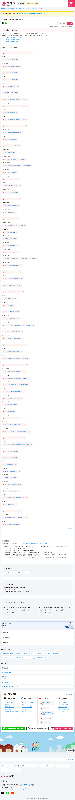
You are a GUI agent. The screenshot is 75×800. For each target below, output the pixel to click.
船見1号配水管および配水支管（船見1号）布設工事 (15, 517)
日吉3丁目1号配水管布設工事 (11, 79)
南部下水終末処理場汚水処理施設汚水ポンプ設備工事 (16, 378)
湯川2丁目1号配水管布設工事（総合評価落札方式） (15, 364)
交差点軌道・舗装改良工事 (10, 232)
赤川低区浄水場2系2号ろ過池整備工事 (13, 511)
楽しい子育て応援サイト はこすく (24, 657)
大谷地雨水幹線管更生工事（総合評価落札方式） (15, 126)
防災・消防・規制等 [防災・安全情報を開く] (32, 3)
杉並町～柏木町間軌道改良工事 (11, 311)
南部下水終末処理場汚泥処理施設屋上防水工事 (14, 371)
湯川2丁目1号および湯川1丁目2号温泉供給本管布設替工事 (17, 431)
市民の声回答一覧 (6, 637)
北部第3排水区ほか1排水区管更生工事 (13, 132)
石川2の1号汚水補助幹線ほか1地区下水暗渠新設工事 (16, 106)
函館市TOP (3, 8)
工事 (26, 572)
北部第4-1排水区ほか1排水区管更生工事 (13, 278)
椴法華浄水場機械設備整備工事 (11, 205)
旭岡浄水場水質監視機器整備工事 (12, 524)
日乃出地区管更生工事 (9, 411)
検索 (71, 23)
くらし (24, 8)
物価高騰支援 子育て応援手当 (53, 653)
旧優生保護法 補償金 (42, 657)
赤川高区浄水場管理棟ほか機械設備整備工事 (14, 391)
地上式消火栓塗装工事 (9, 152)
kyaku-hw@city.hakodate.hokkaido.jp (20, 591)
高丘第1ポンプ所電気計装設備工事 (12, 179)
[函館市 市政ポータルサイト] (9, 3)
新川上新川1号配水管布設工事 (11, 86)
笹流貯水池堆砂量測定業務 (10, 139)
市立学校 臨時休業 (7, 657)
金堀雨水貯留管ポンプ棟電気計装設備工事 (13, 338)
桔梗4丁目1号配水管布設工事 (11, 59)
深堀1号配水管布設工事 (10, 212)
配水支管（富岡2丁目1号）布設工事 (12, 285)
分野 (20, 8)
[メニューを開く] (71, 3)
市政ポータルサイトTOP (12, 8)
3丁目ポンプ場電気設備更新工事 (11, 471)
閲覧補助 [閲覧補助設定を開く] (21, 3)
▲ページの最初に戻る (68, 528)
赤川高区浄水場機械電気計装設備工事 (13, 351)
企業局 (8, 572)
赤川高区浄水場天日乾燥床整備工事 (12, 272)
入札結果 (17, 572)
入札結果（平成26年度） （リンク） (13, 41)
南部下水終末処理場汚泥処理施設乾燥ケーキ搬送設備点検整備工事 (19, 325)
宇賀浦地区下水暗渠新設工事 (11, 112)
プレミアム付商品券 (37, 653)
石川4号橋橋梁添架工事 (10, 464)
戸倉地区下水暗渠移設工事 (10, 404)
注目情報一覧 (4, 632)
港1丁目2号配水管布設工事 (10, 477)
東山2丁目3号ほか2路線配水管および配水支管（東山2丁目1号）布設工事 (20, 258)
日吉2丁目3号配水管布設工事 (11, 192)
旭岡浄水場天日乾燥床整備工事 (11, 218)
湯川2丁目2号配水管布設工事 (11, 457)
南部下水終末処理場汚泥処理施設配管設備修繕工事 (15, 99)
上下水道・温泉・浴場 (32, 8)
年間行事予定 (4, 642)
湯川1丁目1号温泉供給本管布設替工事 (13, 484)
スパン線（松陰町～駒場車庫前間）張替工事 (14, 437)
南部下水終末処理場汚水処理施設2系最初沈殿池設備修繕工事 (18, 444)
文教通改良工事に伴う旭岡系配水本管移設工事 (14, 424)
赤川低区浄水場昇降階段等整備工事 (12, 66)
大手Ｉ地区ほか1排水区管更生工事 (12, 199)
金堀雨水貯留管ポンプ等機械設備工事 (13, 398)
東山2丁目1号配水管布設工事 (11, 92)
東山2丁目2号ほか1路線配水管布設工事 (13, 331)
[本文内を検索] (64, 23)
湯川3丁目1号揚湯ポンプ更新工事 (12, 145)
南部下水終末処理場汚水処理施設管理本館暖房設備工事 (16, 358)
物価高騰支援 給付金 (8, 653)
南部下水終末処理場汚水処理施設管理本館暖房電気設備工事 (17, 165)
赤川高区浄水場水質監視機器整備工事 (13, 265)
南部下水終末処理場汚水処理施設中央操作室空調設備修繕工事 (18, 52)
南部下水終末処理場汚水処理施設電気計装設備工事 (15, 345)
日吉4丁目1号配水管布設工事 (11, 72)
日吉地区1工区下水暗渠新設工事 (11, 418)
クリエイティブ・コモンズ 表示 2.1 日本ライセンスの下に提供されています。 (31, 543)
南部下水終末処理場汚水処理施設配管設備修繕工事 (15, 119)
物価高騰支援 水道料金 (22, 653)
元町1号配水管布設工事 (10, 298)
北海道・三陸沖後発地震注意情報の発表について (32, 13)
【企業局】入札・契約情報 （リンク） (13, 37)
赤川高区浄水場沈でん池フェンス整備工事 (13, 291)
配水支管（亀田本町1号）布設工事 (12, 185)
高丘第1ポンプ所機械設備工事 (11, 245)
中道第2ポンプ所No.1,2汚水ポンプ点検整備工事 (15, 225)
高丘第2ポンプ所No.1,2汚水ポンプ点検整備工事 (15, 159)
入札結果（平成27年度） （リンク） (13, 39)
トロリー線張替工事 (9, 305)
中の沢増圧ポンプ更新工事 (10, 172)
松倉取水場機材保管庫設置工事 (11, 491)
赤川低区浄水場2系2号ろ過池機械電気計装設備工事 (15, 497)
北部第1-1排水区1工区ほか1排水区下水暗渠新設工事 (16, 384)
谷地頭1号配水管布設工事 (10, 504)
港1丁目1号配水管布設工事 (10, 238)
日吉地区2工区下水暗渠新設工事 (11, 252)
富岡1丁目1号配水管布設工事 (11, 451)
